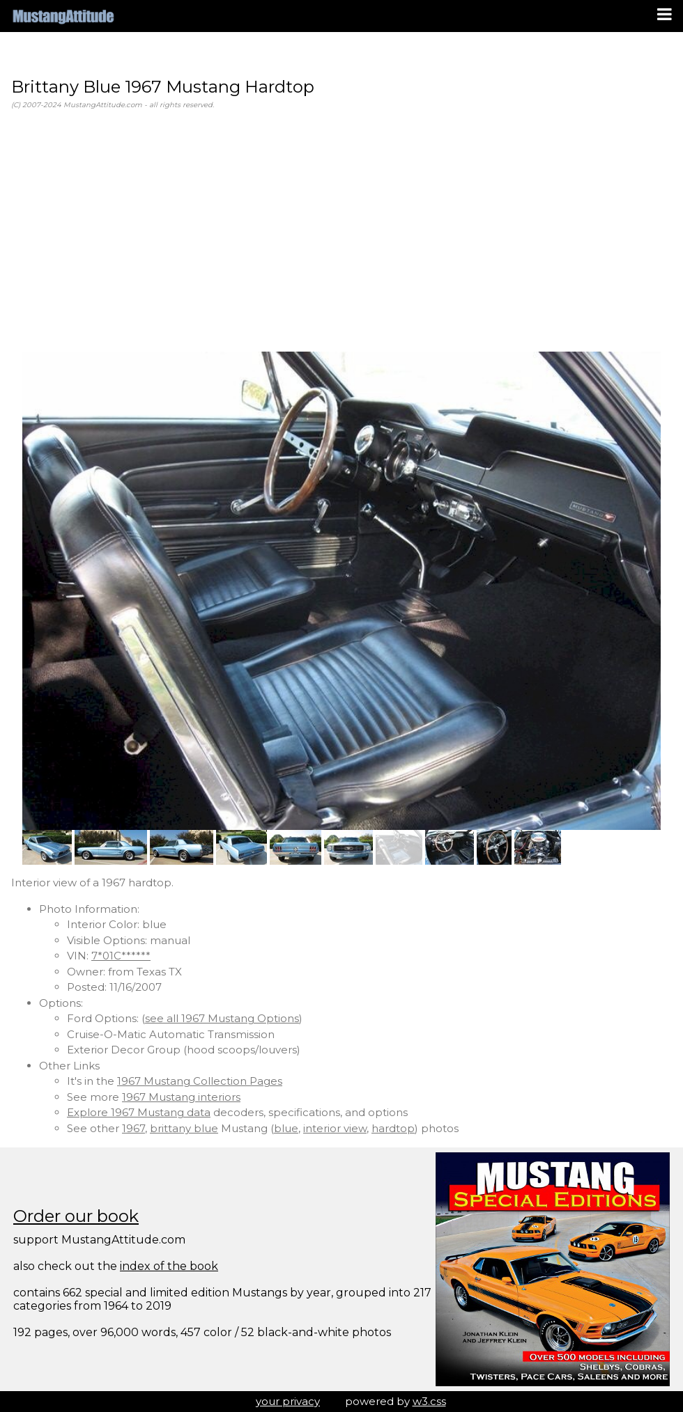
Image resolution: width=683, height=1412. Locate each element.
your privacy (288, 1401)
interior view (335, 1128)
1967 (133, 1128)
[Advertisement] (341, 231)
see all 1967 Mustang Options (222, 1018)
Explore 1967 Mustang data (138, 1112)
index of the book (169, 1266)
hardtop (393, 1128)
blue (286, 1128)
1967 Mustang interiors (181, 1097)
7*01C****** (121, 955)
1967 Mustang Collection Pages (199, 1081)
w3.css (429, 1401)
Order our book (76, 1216)
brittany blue (184, 1128)
